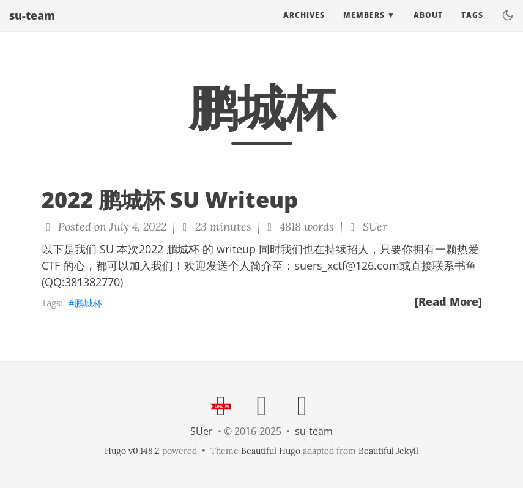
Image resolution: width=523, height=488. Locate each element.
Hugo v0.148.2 (132, 450)
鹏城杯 (88, 303)
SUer (201, 431)
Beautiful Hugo (270, 450)
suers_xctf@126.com (346, 265)
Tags (472, 27)
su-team (32, 27)
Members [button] (364, 27)
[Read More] (448, 301)
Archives (304, 27)
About (428, 27)
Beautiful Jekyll (388, 450)
